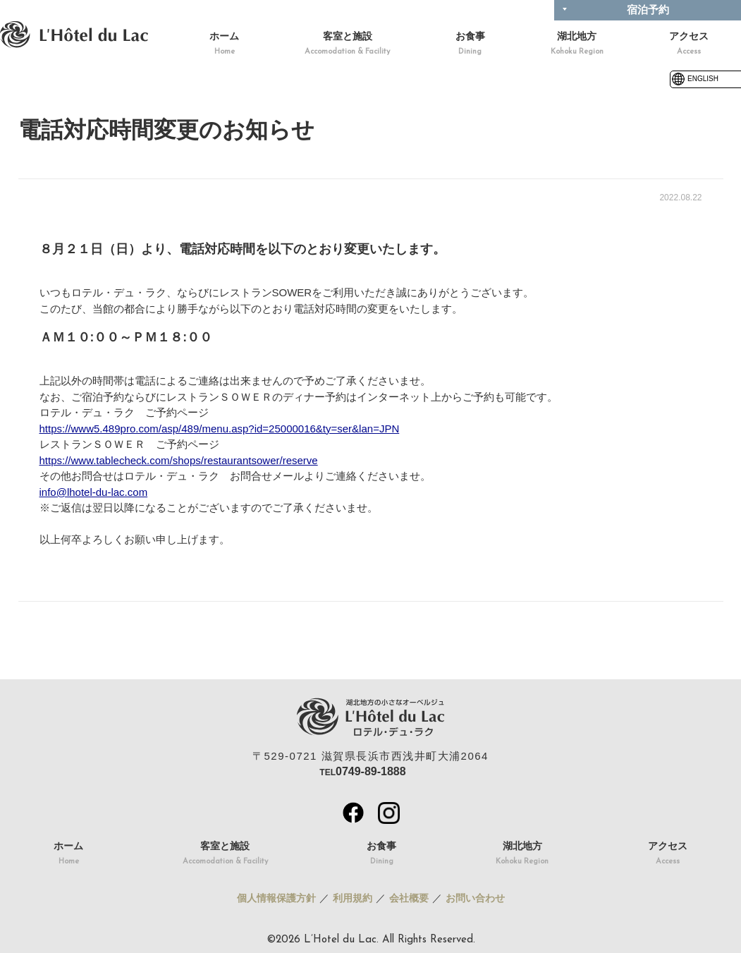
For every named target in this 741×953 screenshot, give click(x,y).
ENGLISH (694, 79)
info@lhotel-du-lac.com (93, 492)
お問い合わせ (475, 898)
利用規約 (352, 898)
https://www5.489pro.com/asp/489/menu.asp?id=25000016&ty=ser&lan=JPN (219, 429)
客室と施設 (347, 45)
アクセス (689, 45)
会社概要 (409, 898)
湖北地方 (577, 45)
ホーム (224, 45)
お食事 (470, 45)
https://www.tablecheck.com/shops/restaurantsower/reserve (178, 460)
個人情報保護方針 (276, 898)
